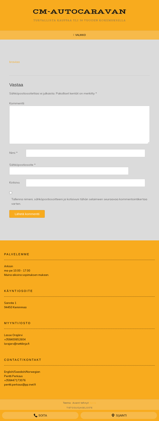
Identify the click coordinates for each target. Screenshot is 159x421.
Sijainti (119, 415)
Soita (40, 415)
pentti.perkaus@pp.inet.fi (20, 384)
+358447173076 (15, 380)
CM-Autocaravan (79, 11)
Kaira (93, 402)
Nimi (13, 153)
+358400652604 (15, 339)
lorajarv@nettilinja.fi (16, 343)
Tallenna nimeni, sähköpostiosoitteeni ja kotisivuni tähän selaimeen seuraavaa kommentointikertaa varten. (79, 201)
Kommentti (16, 103)
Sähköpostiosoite (22, 165)
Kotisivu (14, 182)
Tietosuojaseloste (80, 407)
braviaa (14, 62)
